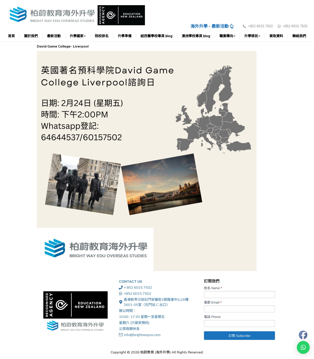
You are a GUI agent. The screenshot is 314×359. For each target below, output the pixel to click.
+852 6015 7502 (292, 26)
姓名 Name (213, 288)
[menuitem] (11, 36)
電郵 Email (213, 302)
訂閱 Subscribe (239, 336)
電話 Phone (212, 317)
